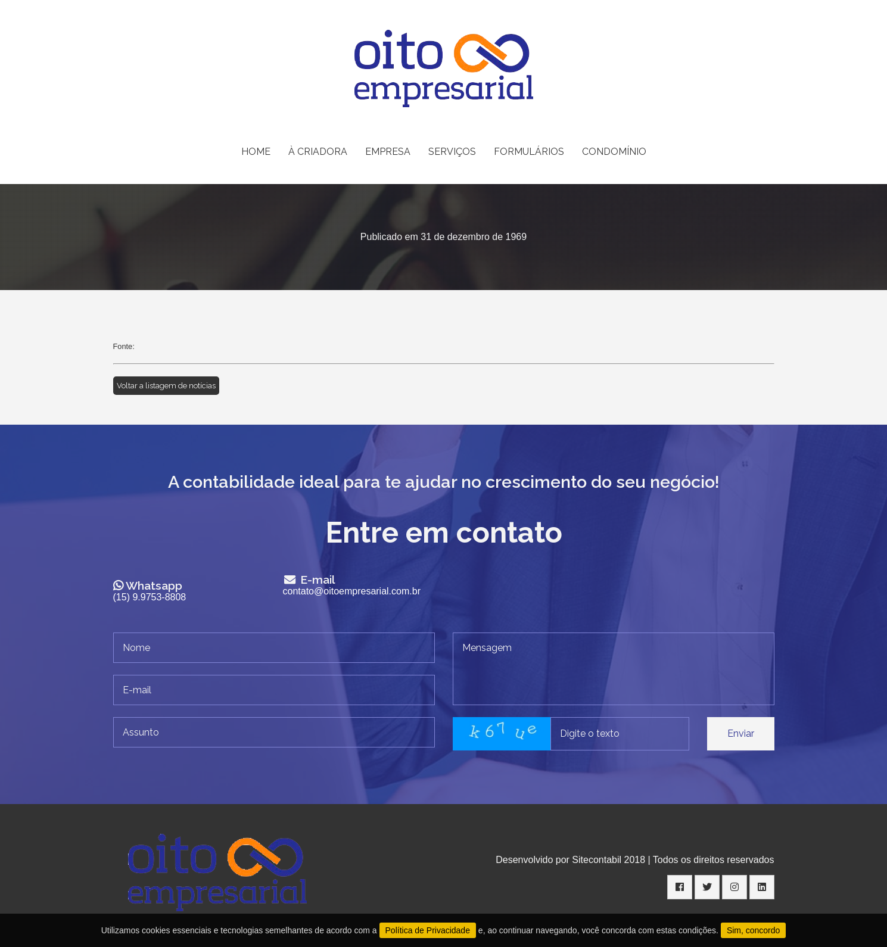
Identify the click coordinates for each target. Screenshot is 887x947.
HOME (255, 151)
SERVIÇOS (452, 151)
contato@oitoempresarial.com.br (352, 591)
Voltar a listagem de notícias (166, 385)
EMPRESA (387, 151)
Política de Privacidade (427, 930)
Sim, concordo (753, 930)
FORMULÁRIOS (529, 151)
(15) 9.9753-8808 (149, 597)
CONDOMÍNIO (614, 151)
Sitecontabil (596, 860)
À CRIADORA (317, 151)
